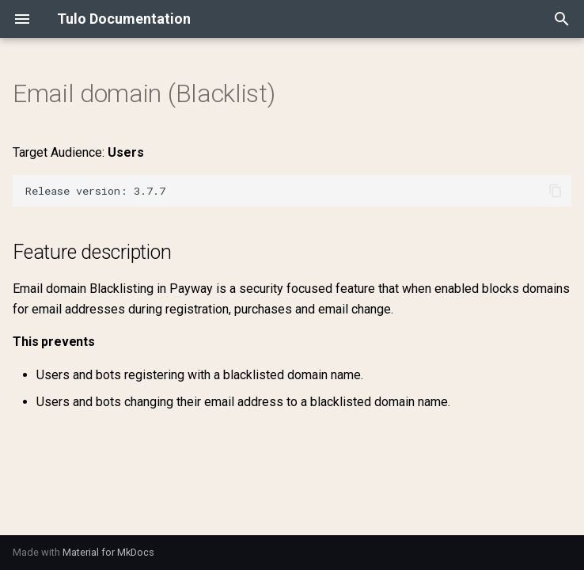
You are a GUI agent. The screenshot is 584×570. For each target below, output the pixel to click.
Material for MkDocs (108, 552)
